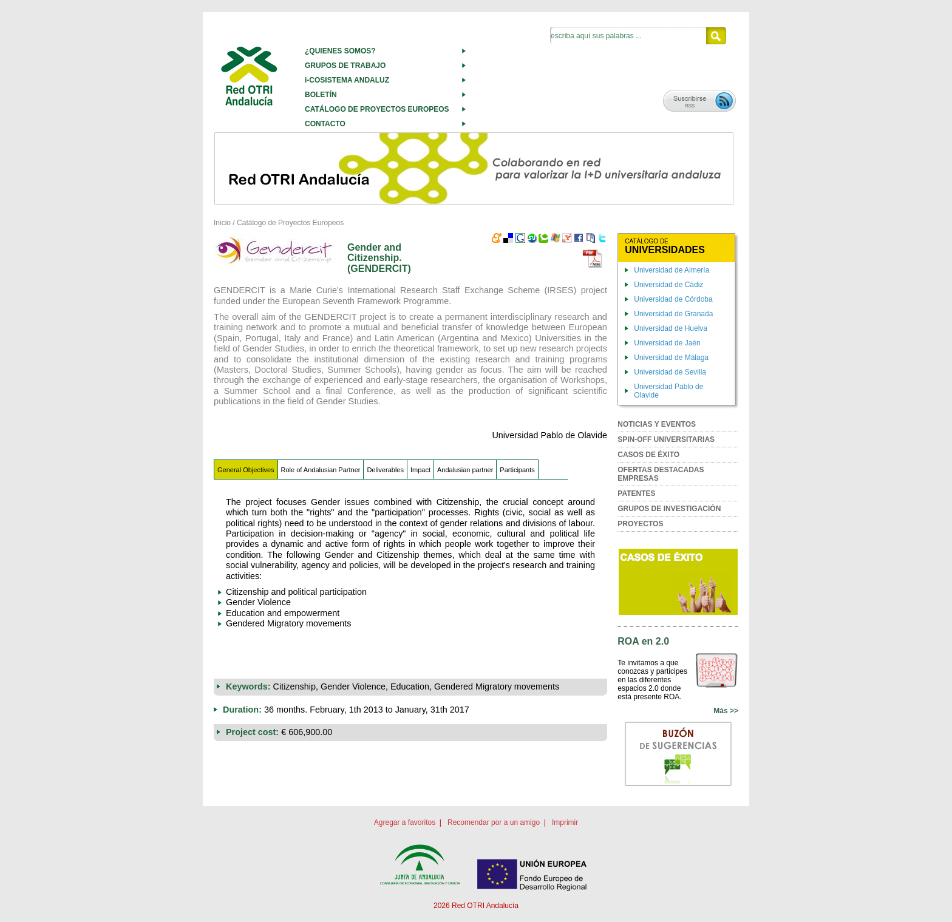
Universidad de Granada (673, 314)
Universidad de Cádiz (668, 284)
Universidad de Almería (671, 270)
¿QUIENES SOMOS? (340, 51)
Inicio (222, 223)
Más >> (725, 711)
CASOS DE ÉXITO (648, 454)
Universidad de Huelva (670, 328)
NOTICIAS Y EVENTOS (656, 424)
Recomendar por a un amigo (493, 822)
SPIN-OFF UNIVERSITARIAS (666, 439)
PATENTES (636, 493)
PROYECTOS (640, 524)
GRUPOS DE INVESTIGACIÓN (669, 508)
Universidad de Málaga (671, 357)
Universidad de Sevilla (670, 372)
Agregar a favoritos (404, 822)
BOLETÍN (321, 94)
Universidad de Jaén (667, 343)
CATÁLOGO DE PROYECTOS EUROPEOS (377, 109)
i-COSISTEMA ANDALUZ (347, 80)
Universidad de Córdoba (673, 299)
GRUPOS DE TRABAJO (345, 65)
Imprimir (565, 822)
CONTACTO (325, 124)
